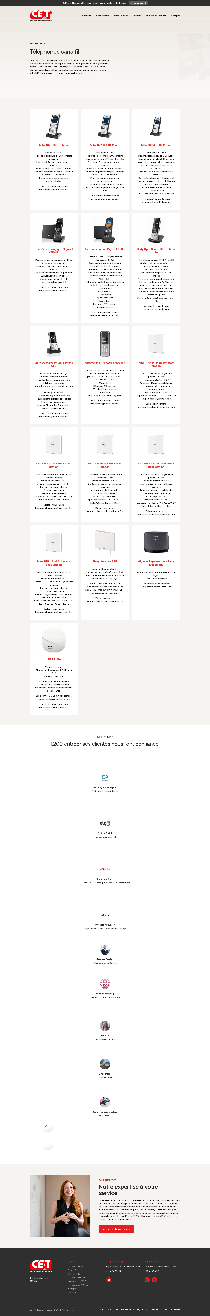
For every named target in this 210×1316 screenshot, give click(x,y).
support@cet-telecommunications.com (123, 1266)
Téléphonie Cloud (76, 1266)
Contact (72, 1292)
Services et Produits (156, 15)
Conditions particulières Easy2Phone (131, 1310)
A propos (175, 15)
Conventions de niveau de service (165, 1310)
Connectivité (102, 15)
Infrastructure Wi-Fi (77, 1281)
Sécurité (137, 15)
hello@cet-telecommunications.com (160, 1266)
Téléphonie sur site (77, 1277)
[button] (105, 1127)
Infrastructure (121, 15)
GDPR (100, 1310)
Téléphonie (86, 15)
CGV (109, 1310)
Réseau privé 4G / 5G (78, 1285)
